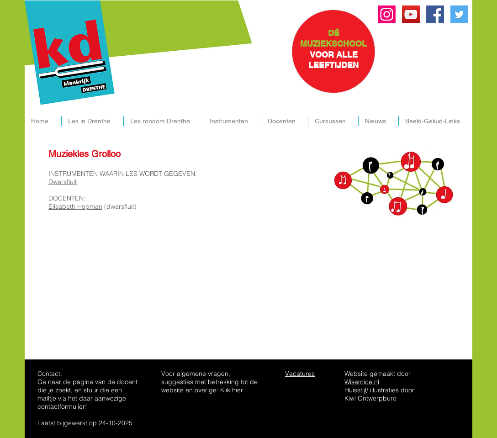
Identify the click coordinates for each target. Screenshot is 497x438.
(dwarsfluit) (119, 206)
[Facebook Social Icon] (435, 14)
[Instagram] (387, 14)
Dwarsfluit (62, 182)
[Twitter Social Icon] (459, 14)
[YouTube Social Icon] (411, 14)
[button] (92, 121)
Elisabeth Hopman (75, 206)
